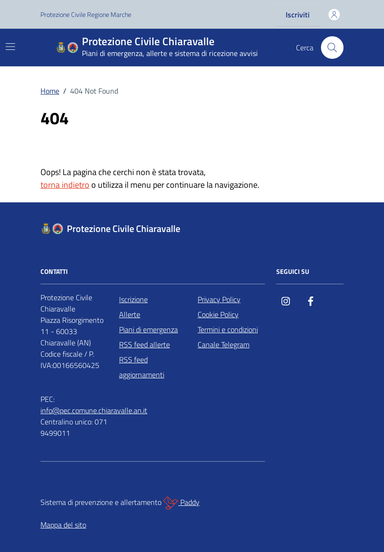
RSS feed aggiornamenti (141, 367)
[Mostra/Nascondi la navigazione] (10, 46)
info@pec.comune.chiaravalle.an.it (93, 410)
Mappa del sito (63, 524)
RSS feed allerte (144, 344)
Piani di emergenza (148, 329)
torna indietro (64, 184)
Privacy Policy (219, 299)
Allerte (129, 314)
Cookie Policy (218, 314)
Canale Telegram (223, 344)
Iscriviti (298, 14)
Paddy (181, 503)
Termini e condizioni (228, 329)
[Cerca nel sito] (332, 47)
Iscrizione (133, 299)
